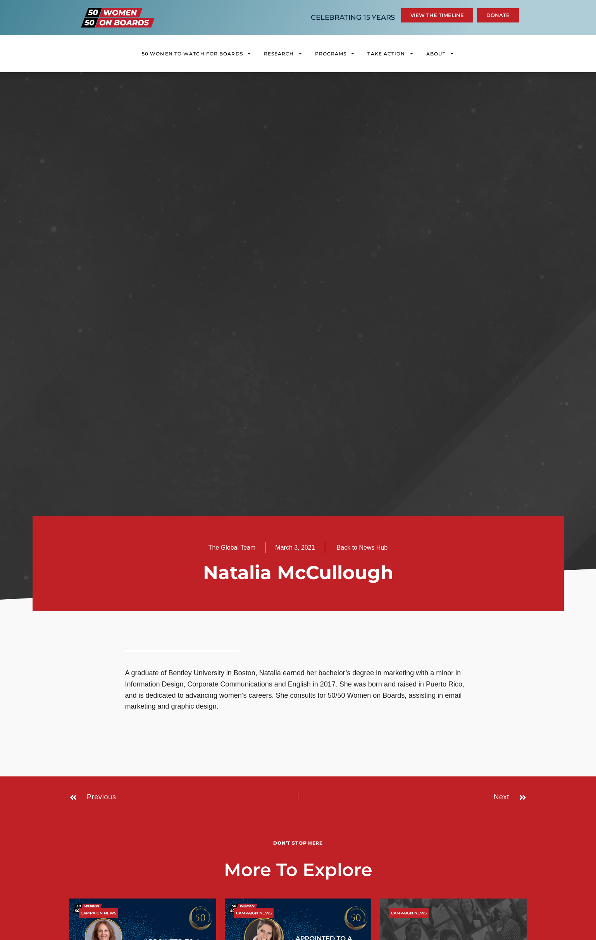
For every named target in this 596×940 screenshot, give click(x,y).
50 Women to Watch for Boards (196, 53)
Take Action (390, 53)
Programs (335, 53)
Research (283, 53)
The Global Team (232, 547)
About (440, 53)
